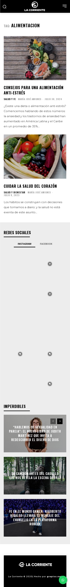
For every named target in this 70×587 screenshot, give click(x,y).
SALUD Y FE (10, 99)
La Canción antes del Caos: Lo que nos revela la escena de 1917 (35, 475)
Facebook (46, 243)
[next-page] (60, 421)
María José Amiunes (29, 99)
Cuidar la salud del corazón (30, 186)
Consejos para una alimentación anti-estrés (33, 90)
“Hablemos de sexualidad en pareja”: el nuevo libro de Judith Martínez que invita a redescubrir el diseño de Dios (35, 433)
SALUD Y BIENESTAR (14, 192)
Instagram (24, 243)
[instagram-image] (20, 263)
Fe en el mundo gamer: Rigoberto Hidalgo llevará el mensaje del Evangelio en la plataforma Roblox (35, 517)
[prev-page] (53, 421)
